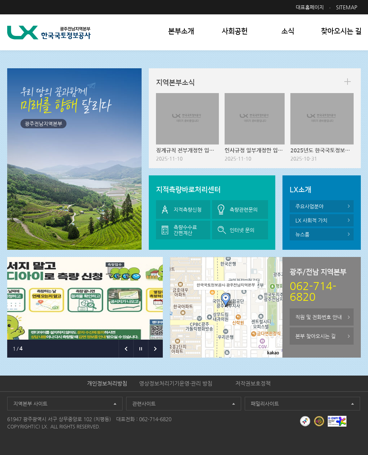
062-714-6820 (155, 419)
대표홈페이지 (310, 7)
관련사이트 (144, 403)
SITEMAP (346, 7)
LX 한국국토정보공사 (49, 33)
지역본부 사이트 (30, 403)
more (347, 81)
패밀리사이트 (265, 403)
